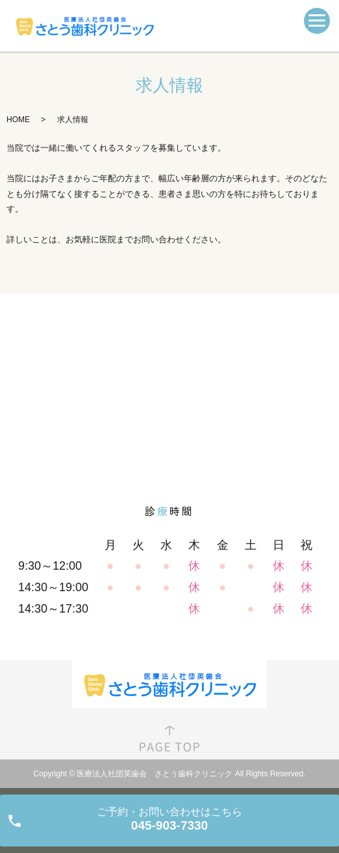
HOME (18, 119)
